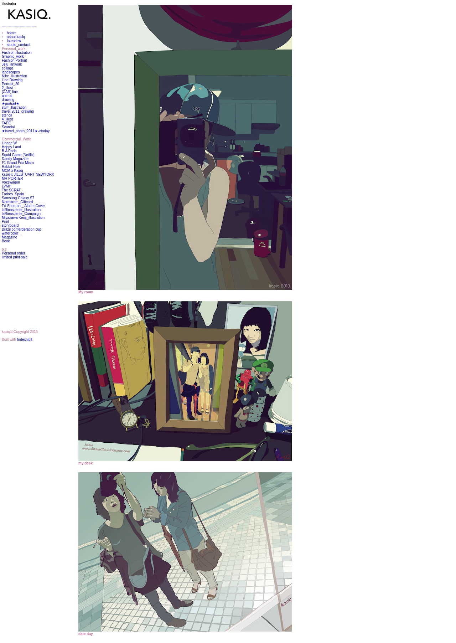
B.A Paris (9, 151)
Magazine (9, 237)
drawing (8, 100)
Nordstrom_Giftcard (17, 202)
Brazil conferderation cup (21, 229)
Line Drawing (12, 80)
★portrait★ (10, 104)
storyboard (10, 225)
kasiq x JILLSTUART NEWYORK (28, 174)
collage (7, 68)
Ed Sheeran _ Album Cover (23, 206)
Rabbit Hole (11, 167)
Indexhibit (24, 339)
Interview (14, 41)
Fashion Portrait (14, 60)
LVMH (6, 186)
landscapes (11, 72)
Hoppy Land (11, 147)
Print (5, 221)
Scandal (8, 127)
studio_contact (18, 45)
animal (7, 96)
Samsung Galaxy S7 (18, 198)
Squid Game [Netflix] (18, 155)
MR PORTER (12, 178)
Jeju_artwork (12, 64)
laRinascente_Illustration (21, 210)
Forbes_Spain (13, 194)
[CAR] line (10, 92)
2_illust (7, 88)
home (11, 33)
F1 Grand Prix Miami (18, 163)
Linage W (9, 143)
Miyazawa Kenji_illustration (23, 218)
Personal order (13, 253)
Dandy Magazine (15, 159)
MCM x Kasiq (12, 171)
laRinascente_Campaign (21, 214)
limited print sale (14, 257)
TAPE (6, 123)
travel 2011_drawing (18, 111)
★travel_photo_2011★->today (26, 131)
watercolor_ (11, 233)
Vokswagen (11, 182)
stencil (7, 115)
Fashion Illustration (17, 53)
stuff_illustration (14, 107)
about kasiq (16, 37)
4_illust (7, 119)
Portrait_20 (10, 84)
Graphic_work (13, 56)
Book (6, 241)
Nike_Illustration (14, 76)
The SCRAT (11, 190)
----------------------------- (19, 26)
